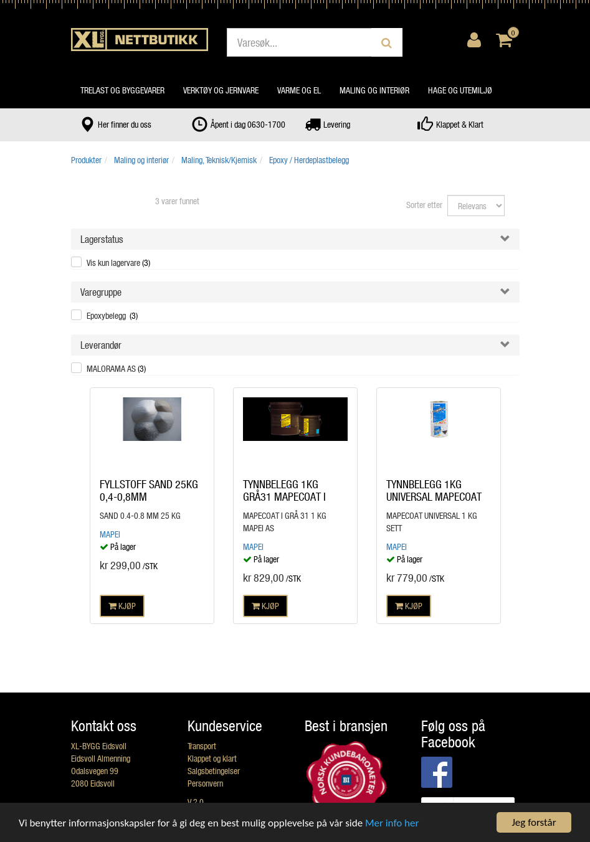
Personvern (205, 783)
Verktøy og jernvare (221, 90)
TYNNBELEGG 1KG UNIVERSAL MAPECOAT (434, 490)
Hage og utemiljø (460, 90)
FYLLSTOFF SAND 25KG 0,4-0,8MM (149, 490)
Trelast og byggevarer (122, 90)
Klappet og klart (212, 758)
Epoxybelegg (112, 315)
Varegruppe (100, 292)
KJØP (122, 605)
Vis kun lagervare (118, 262)
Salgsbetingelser (214, 770)
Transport (202, 745)
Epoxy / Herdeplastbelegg (309, 159)
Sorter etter (424, 204)
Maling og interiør (374, 90)
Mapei (110, 534)
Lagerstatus (101, 239)
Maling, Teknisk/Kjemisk (219, 159)
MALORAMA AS (116, 368)
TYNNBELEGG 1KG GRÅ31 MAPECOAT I (284, 490)
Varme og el (299, 90)
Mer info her (392, 823)
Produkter (86, 159)
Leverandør (100, 345)
